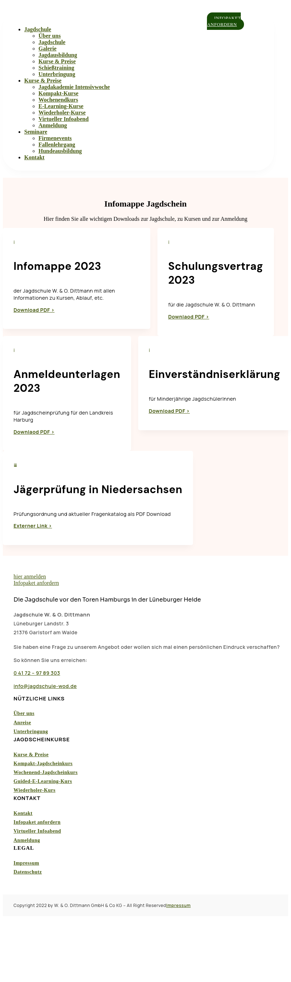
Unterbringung (56, 74)
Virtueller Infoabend (63, 119)
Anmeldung (52, 125)
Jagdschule (37, 29)
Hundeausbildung (60, 151)
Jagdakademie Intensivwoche (74, 87)
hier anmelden (30, 576)
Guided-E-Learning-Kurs (43, 781)
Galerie (47, 49)
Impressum (26, 863)
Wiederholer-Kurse (61, 113)
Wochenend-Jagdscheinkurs (46, 772)
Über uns (49, 36)
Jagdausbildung (57, 55)
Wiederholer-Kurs (35, 790)
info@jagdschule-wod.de (45, 686)
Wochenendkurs (58, 100)
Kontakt (34, 157)
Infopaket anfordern (224, 21)
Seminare (35, 132)
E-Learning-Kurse (60, 106)
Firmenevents (55, 138)
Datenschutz (28, 872)
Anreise (22, 722)
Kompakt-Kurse (58, 93)
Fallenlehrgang (56, 145)
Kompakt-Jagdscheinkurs (43, 763)
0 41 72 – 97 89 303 (37, 672)
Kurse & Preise (57, 61)
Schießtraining (56, 68)
